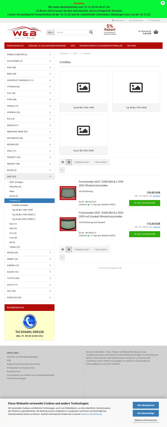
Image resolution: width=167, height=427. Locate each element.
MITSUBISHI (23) (15, 138)
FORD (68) (12, 99)
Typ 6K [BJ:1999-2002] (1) (24, 214)
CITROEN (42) (13, 86)
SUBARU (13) (13, 265)
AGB (73, 45)
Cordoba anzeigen (20, 205)
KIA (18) (11, 119)
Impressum (118, 20)
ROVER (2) (12, 170)
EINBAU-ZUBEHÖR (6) (17, 54)
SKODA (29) (12, 252)
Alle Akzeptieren (145, 405)
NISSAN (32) (13, 144)
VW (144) (11, 291)
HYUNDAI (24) (13, 112)
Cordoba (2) (14, 200)
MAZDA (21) (12, 125)
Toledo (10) (14, 247)
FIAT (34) (11, 93)
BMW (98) (11, 74)
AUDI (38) (11, 67)
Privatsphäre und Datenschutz (21, 368)
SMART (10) (12, 259)
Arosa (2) (13, 196)
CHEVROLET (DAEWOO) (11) (20, 80)
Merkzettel (154, 20)
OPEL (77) (11, 151)
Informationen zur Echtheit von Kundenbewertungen (30, 375)
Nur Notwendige (145, 413)
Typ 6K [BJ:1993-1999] (22, 210)
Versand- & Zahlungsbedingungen (47, 45)
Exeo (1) (13, 224)
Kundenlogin (136, 20)
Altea (11, 191)
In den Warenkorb (144, 203)
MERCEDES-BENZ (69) (17, 131)
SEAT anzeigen (16, 182)
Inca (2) (13, 233)
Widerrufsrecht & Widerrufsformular (101, 45)
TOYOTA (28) (13, 278)
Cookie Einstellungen (16, 378)
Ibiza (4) (13, 228)
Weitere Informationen (146, 420)
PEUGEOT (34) (13, 157)
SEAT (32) (11, 176)
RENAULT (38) (13, 164)
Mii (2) (12, 242)
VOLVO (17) (12, 284)
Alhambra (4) (15, 186)
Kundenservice (15, 45)
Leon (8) (13, 237)
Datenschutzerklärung (91, 414)
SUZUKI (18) (12, 272)
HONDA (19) (12, 106)
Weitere (131, 45)
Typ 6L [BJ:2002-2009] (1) (23, 219)
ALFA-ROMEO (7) (15, 61)
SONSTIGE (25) (14, 297)
